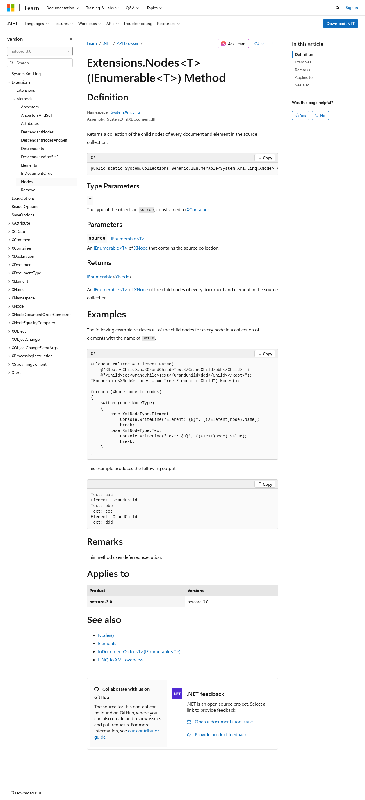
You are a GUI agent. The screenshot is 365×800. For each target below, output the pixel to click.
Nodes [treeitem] (27, 181)
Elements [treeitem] (29, 165)
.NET (107, 43)
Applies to (304, 77)
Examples (303, 62)
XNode (141, 248)
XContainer (198, 209)
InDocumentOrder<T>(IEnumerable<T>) (139, 651)
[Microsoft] (11, 8)
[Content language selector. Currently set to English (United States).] (33, 791)
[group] (182, 169)
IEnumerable (99, 276)
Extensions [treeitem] (25, 90)
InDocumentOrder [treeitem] (37, 173)
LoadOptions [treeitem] (23, 198)
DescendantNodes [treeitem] (37, 132)
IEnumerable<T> (128, 238)
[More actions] (273, 43)
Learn (92, 43)
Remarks (302, 70)
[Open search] (337, 8)
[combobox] (40, 51)
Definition (304, 54)
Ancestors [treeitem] (30, 107)
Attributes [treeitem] (30, 123)
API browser (127, 43)
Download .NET (341, 23)
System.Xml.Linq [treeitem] (26, 73)
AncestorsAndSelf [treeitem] (36, 115)
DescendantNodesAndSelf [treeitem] (44, 140)
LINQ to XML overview (120, 659)
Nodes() (106, 635)
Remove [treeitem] (28, 190)
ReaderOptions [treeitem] (25, 206)
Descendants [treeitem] (32, 148)
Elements (107, 643)
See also (302, 85)
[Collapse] (71, 39)
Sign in (352, 7)
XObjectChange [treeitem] (26, 339)
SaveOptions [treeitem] (23, 215)
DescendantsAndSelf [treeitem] (39, 156)
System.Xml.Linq (125, 112)
